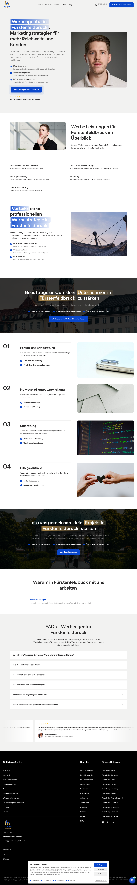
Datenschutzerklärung (101, 880)
